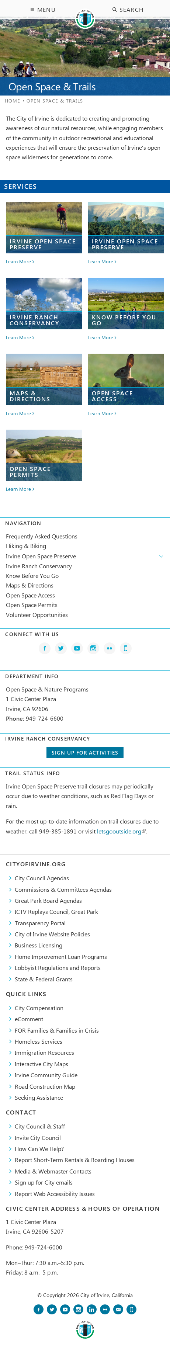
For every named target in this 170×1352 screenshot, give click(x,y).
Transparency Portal (40, 923)
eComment (29, 1019)
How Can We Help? (39, 1148)
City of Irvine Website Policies (52, 934)
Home (12, 100)
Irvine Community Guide (46, 1075)
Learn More (18, 261)
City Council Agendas (42, 878)
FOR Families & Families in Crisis (57, 1030)
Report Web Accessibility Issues (55, 1193)
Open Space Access (30, 595)
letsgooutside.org (121, 831)
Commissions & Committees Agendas (63, 889)
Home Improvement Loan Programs (61, 956)
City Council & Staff (40, 1126)
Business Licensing (38, 945)
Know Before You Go (32, 575)
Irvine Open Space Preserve (41, 556)
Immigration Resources (44, 1052)
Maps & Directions (29, 585)
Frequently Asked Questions (41, 536)
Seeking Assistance (39, 1097)
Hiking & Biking (26, 546)
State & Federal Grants (44, 979)
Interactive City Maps (41, 1064)
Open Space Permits (32, 605)
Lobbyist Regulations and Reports (58, 967)
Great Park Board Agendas (48, 900)
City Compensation (39, 1008)
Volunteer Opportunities (37, 614)
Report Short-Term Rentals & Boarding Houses (75, 1160)
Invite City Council (38, 1137)
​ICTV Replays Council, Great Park (56, 911)
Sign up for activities (85, 752)
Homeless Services (38, 1041)
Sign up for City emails (44, 1182)
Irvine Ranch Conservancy (39, 566)
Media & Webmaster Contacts (53, 1171)
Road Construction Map (45, 1086)
